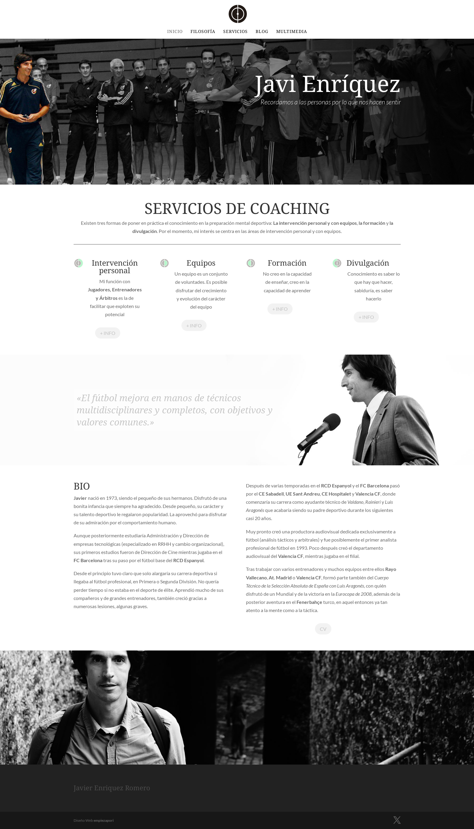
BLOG (262, 31)
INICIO (175, 31)
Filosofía (203, 31)
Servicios (235, 31)
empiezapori (104, 820)
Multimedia (291, 31)
